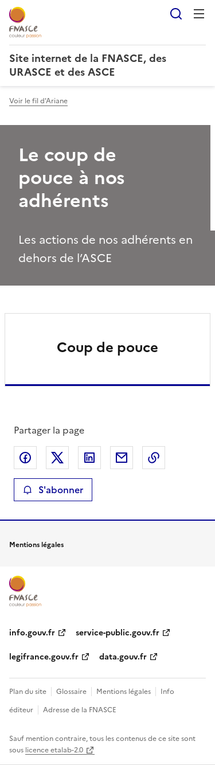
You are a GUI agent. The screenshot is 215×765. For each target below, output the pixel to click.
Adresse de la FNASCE (79, 710)
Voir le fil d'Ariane (38, 101)
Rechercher (176, 13)
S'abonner (53, 490)
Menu (198, 13)
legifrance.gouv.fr (44, 657)
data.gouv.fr (123, 657)
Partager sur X (57, 457)
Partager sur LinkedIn (89, 457)
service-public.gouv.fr (117, 633)
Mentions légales (123, 691)
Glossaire (71, 691)
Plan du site (27, 691)
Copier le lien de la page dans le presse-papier (153, 457)
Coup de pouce (107, 347)
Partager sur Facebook (25, 457)
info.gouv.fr (32, 633)
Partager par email (121, 457)
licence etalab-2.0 (54, 750)
